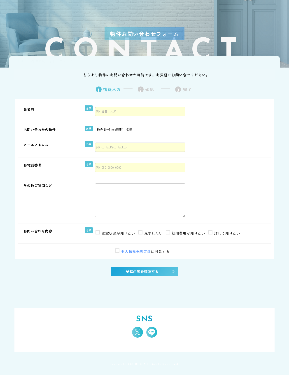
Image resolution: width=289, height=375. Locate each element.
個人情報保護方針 (136, 251)
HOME (22, 61)
